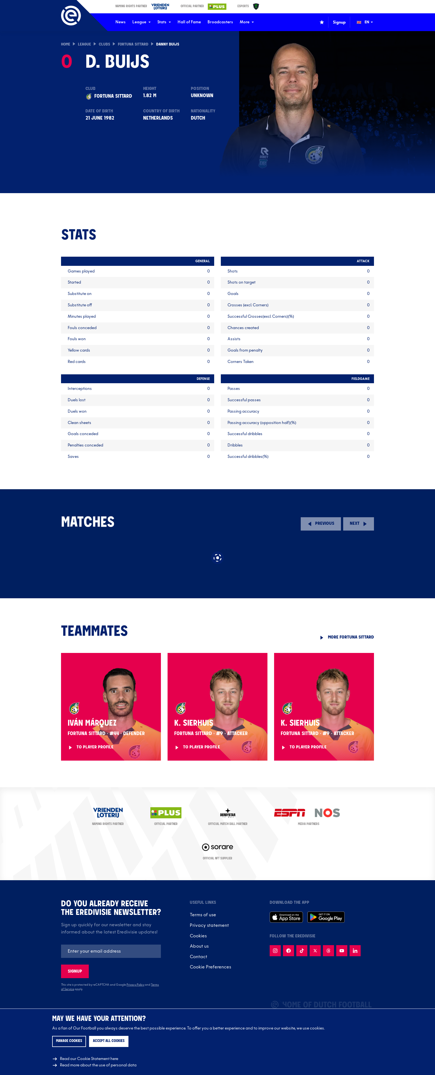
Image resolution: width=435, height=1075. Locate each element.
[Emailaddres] (111, 951)
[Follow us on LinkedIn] (355, 950)
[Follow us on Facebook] (288, 950)
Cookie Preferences (210, 967)
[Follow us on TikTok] (301, 950)
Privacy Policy (135, 985)
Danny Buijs (167, 44)
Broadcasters (220, 22)
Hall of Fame (189, 22)
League (141, 22)
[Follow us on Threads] (328, 950)
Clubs (104, 44)
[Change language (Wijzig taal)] (369, 22)
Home (65, 44)
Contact (198, 957)
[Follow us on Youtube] (341, 950)
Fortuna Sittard (133, 44)
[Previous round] (321, 524)
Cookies (198, 936)
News (120, 22)
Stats (164, 22)
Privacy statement (209, 925)
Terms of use (203, 915)
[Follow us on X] (315, 950)
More (247, 22)
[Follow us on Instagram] (275, 950)
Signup (75, 971)
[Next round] (358, 524)
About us (199, 946)
